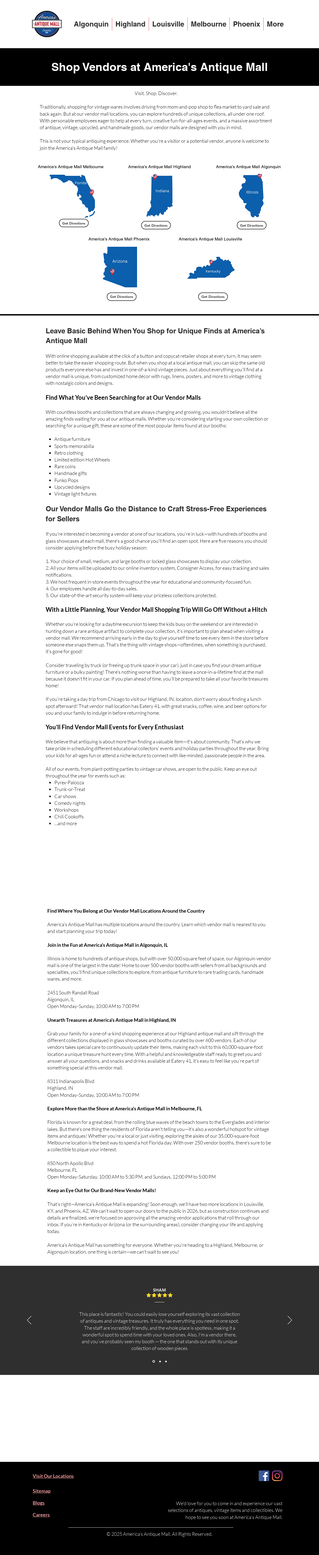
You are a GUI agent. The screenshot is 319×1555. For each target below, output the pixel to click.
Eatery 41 (181, 1061)
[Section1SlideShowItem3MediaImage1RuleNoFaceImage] (166, 1361)
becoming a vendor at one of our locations (132, 534)
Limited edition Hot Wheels (82, 460)
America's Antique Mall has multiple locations (93, 924)
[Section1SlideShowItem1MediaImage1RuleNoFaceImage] (153, 1361)
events (72, 769)
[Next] (290, 1320)
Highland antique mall (200, 1033)
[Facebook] (264, 1476)
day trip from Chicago (102, 699)
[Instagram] (277, 1476)
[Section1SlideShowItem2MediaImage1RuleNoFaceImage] (160, 1361)
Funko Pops (66, 480)
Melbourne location (67, 1143)
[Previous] (29, 1320)
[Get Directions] (74, 223)
